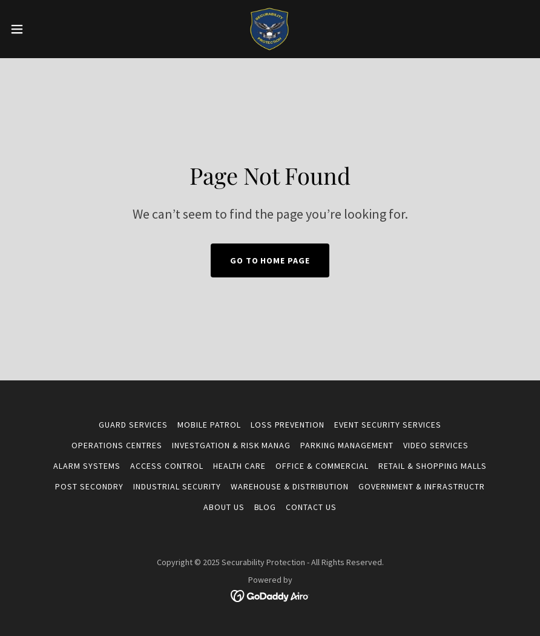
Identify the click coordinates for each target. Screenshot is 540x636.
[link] (270, 29)
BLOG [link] (265, 507)
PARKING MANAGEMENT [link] (346, 445)
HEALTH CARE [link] (239, 465)
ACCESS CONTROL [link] (166, 465)
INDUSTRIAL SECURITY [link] (177, 486)
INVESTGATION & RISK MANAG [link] (231, 445)
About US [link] (224, 507)
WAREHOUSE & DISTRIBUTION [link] (290, 486)
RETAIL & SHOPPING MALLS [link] (432, 465)
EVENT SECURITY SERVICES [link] (387, 424)
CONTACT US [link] (311, 507)
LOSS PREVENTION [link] (288, 424)
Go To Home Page (270, 260)
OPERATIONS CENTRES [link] (116, 445)
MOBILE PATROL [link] (209, 424)
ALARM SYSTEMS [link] (86, 465)
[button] (44, 29)
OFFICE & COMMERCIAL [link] (322, 465)
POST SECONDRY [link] (89, 486)
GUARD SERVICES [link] (133, 424)
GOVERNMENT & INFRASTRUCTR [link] (421, 486)
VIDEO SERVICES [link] (436, 445)
